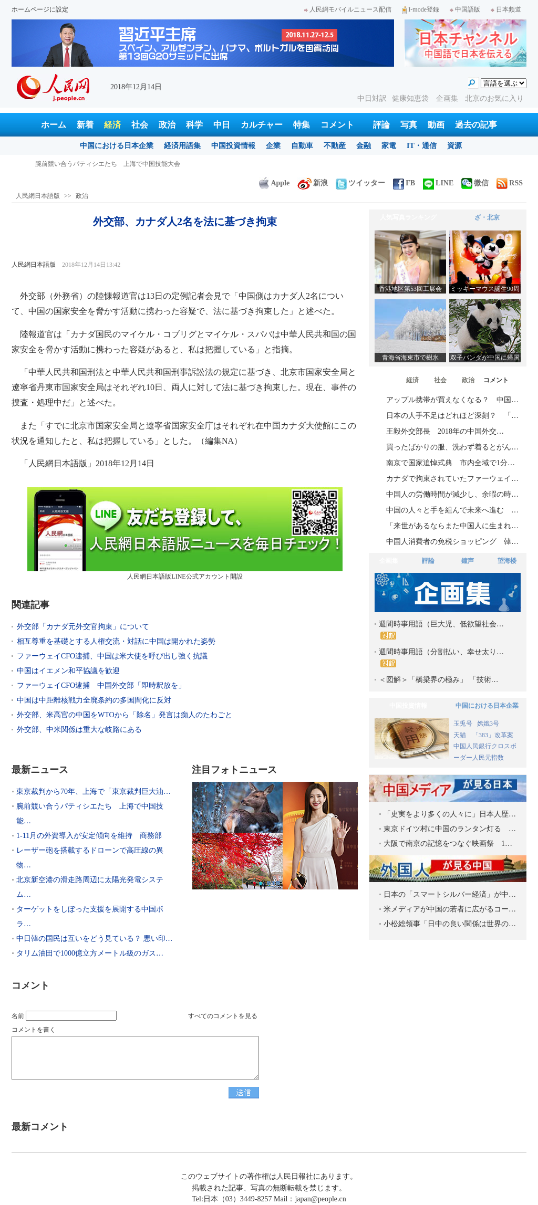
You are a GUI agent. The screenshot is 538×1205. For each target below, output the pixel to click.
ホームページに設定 (40, 9)
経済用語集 (182, 146)
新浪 (312, 183)
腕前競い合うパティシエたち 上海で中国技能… (89, 813)
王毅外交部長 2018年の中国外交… (445, 431)
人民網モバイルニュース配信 (347, 9)
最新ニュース (40, 769)
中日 (221, 124)
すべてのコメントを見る (222, 1016)
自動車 (302, 146)
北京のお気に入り (494, 98)
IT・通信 (422, 146)
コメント (337, 124)
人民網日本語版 (38, 196)
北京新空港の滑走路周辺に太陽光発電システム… (89, 887)
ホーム (53, 124)
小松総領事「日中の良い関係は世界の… (450, 924)
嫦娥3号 (488, 723)
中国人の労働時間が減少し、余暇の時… (452, 494)
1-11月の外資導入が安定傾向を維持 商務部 (89, 836)
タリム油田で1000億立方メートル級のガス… (89, 953)
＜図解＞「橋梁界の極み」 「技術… (439, 680)
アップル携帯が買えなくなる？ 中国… (452, 400)
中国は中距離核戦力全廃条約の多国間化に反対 (94, 700)
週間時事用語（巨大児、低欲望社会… (441, 630)
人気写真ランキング (408, 217)
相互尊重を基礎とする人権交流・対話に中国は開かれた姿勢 (116, 641)
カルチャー (262, 124)
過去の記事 (476, 124)
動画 (436, 124)
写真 (408, 124)
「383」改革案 (492, 735)
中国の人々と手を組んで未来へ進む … (452, 510)
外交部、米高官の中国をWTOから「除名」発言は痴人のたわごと (124, 715)
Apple (274, 183)
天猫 (460, 735)
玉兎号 (462, 723)
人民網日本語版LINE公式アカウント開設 (185, 533)
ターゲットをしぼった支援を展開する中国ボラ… (89, 916)
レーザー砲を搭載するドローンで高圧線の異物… (89, 857)
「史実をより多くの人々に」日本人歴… (450, 814)
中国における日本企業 (116, 146)
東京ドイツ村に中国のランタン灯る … (450, 829)
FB (404, 183)
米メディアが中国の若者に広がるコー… (450, 909)
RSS (509, 183)
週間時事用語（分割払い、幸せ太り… (441, 657)
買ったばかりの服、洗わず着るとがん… (452, 447)
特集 (301, 124)
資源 (454, 146)
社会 (139, 124)
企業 (273, 146)
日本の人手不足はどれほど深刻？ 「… (452, 416)
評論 (381, 124)
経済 (112, 124)
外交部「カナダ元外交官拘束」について (83, 627)
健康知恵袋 (411, 98)
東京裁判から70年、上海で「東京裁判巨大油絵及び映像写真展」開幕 (133, 163)
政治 (167, 124)
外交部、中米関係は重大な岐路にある (79, 730)
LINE (438, 183)
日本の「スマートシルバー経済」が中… (450, 894)
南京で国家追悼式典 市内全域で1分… (450, 463)
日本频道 (506, 9)
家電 (388, 146)
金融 (363, 146)
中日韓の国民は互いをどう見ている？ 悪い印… (94, 938)
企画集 (448, 98)
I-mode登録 (420, 9)
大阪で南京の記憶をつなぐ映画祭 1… (448, 843)
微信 (475, 183)
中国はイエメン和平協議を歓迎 (68, 671)
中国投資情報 (233, 146)
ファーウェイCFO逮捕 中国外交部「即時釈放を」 (101, 685)
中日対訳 (372, 98)
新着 (85, 124)
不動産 (335, 146)
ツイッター (360, 183)
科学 (194, 124)
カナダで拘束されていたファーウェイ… (452, 479)
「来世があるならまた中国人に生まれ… (452, 526)
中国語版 (465, 9)
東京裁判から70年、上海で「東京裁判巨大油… (93, 791)
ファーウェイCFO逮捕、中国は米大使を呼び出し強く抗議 (112, 656)
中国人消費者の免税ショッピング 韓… (452, 542)
